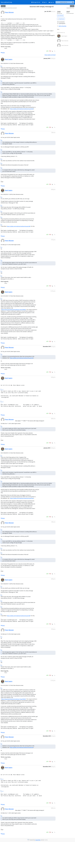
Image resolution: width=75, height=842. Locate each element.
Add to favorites (61, 26)
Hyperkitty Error (70, 8)
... (1, 66)
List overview (60, 15)
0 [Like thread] (48, 51)
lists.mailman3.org (6, 2)
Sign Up (51, 2)
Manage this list (35, 2)
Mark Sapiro (8, 59)
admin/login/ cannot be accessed (9, 8)
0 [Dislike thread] (50, 51)
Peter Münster (9, 12)
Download (61, 19)
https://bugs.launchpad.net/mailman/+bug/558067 (13, 309)
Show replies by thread (50, 55)
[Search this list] (64, 2)
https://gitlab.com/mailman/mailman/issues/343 (21, 108)
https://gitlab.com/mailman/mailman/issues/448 (18, 226)
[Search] (73, 2)
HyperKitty (37, 840)
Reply (3, 52)
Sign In (44, 2)
